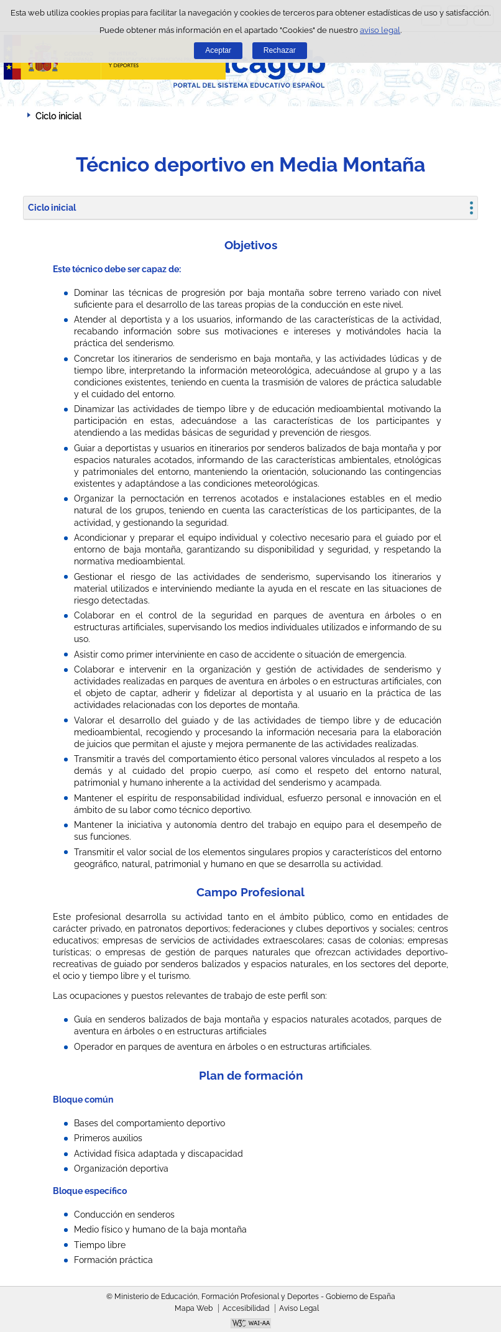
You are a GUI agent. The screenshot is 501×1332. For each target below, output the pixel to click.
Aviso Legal (299, 1308)
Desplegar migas (15, 115)
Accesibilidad (246, 1308)
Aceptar (218, 50)
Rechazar (280, 50)
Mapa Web (194, 1308)
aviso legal (380, 30)
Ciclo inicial (52, 208)
